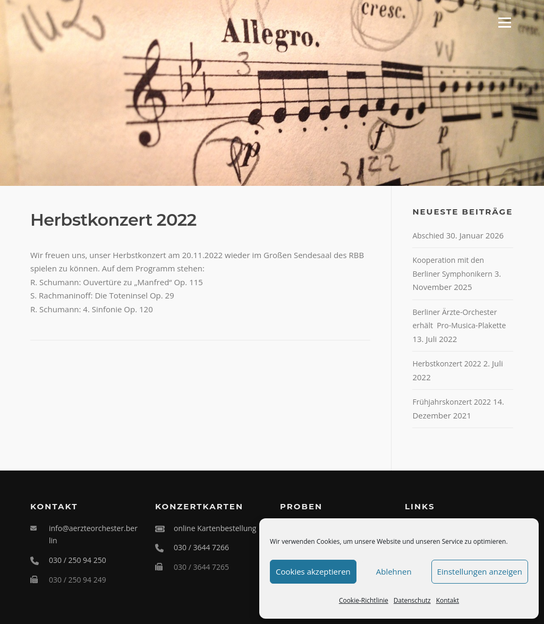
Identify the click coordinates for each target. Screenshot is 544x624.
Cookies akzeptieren (313, 571)
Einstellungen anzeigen (479, 571)
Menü (504, 22)
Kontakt (447, 600)
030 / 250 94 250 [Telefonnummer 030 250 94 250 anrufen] (77, 560)
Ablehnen (394, 571)
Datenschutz (412, 600)
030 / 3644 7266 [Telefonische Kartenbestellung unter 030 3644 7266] (201, 547)
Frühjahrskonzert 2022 (451, 402)
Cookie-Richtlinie (363, 600)
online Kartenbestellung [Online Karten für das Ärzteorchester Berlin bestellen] (215, 528)
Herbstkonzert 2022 (446, 363)
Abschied (428, 235)
